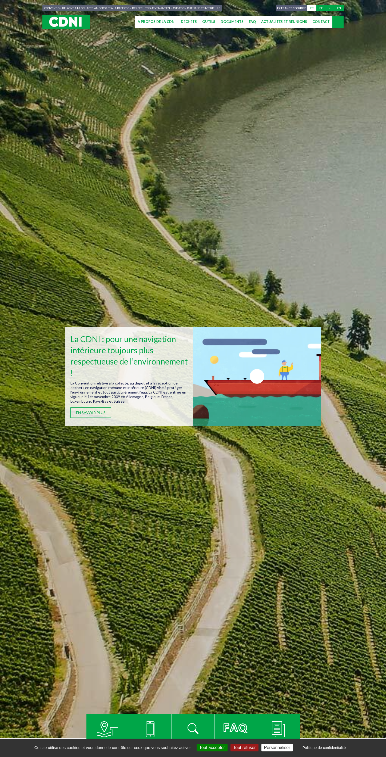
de (321, 8)
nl (330, 8)
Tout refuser (244, 747)
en (339, 8)
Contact (321, 21)
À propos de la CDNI (157, 21)
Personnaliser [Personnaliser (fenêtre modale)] (277, 747)
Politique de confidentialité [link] (324, 748)
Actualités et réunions (284, 21)
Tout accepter (212, 747)
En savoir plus (91, 412)
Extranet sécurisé (291, 8)
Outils (208, 21)
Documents (232, 21)
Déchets (189, 21)
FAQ (252, 21)
